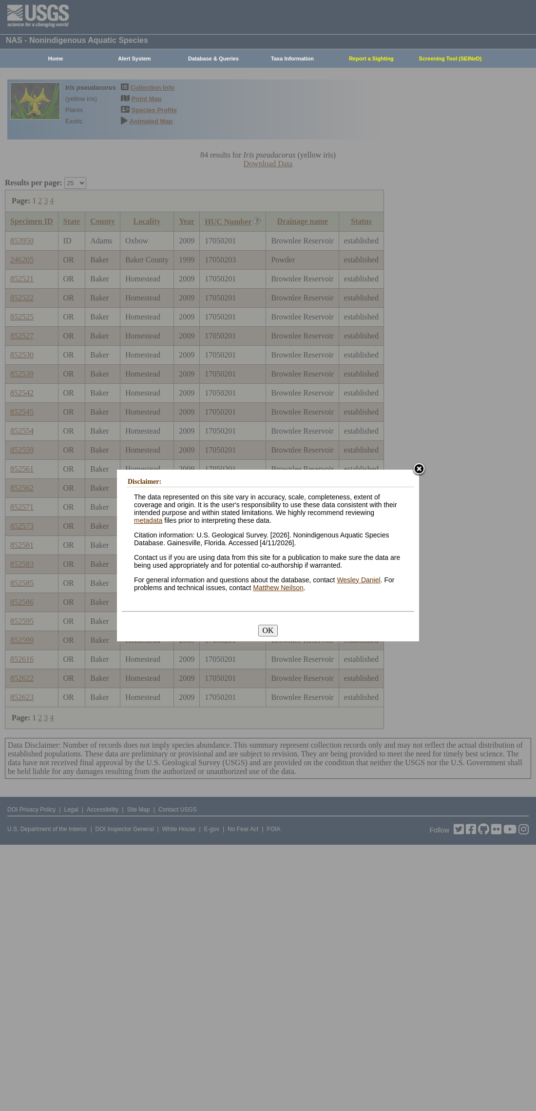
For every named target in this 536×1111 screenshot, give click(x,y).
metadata (148, 520)
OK (267, 630)
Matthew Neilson (278, 588)
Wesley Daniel (358, 580)
